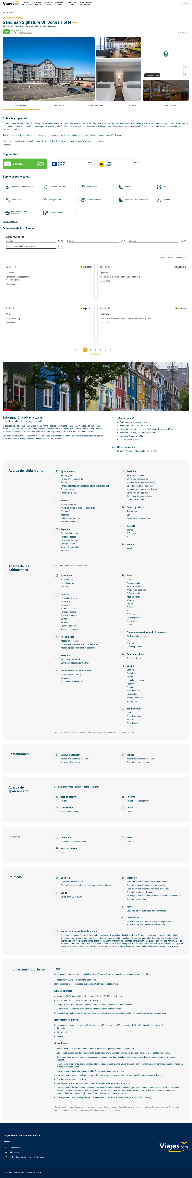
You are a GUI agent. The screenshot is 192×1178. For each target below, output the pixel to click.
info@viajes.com (16, 1152)
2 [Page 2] (90, 350)
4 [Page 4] (100, 350)
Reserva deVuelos (49, 3)
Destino (133, 105)
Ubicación (170, 105)
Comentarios (96, 105)
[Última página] (115, 350)
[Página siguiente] (110, 350)
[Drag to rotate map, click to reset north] (186, 75)
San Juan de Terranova (13, 18)
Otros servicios (11, 222)
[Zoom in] (186, 67)
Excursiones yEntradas (71, 3)
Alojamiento (21, 105)
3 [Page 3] (95, 350)
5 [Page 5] (105, 350)
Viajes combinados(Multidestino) (85, 3)
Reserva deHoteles (38, 3)
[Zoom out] (186, 71)
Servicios (59, 105)
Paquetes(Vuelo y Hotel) (26, 3)
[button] (165, 54)
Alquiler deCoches (59, 3)
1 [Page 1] (85, 350)
